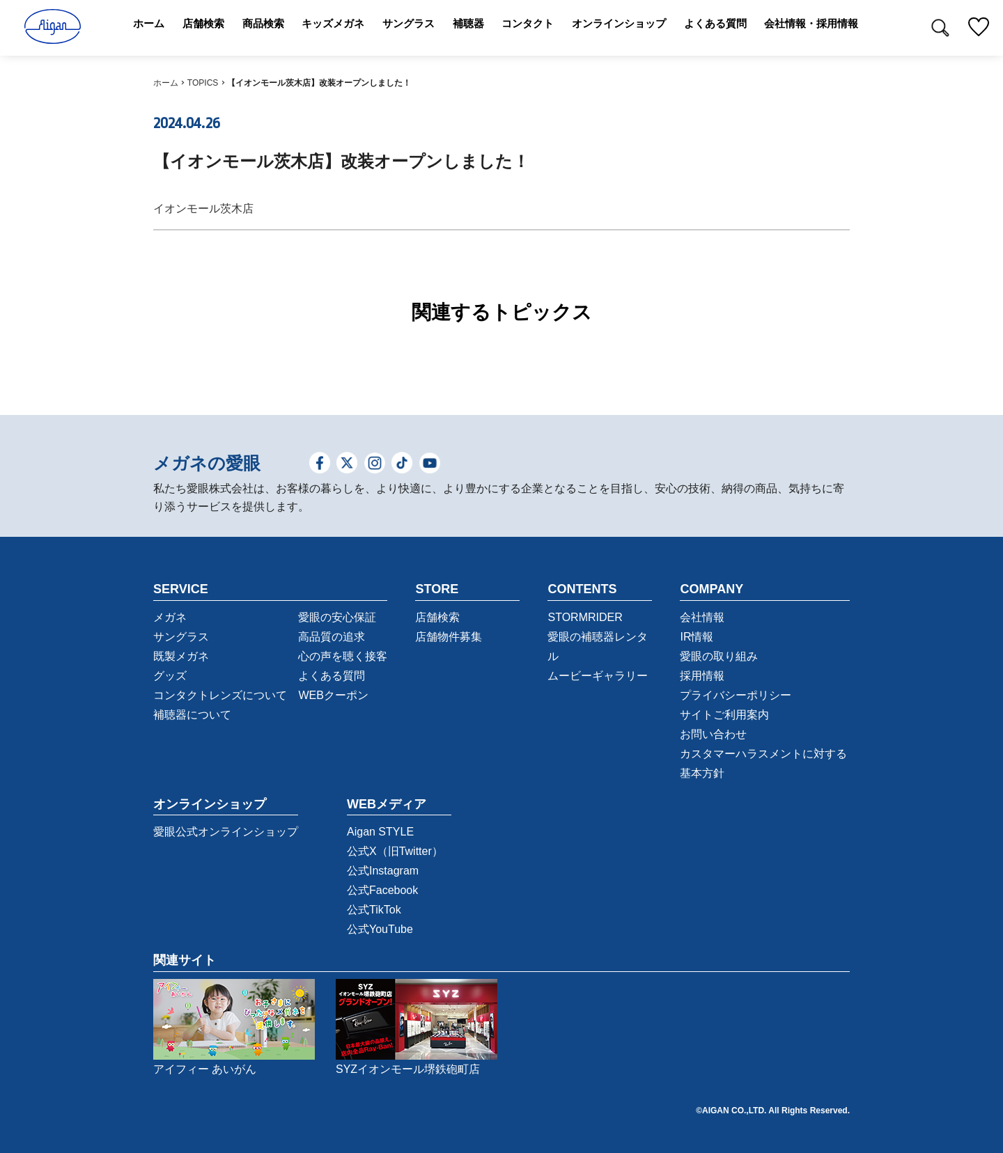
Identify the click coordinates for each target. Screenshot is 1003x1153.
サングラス (181, 637)
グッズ (170, 676)
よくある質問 (331, 676)
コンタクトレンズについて (220, 695)
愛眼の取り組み (719, 656)
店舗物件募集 (448, 637)
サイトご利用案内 (724, 715)
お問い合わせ (713, 734)
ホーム (165, 83)
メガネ (170, 617)
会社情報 (702, 617)
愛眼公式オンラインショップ (225, 832)
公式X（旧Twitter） (395, 851)
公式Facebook (382, 890)
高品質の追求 (331, 637)
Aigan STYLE (380, 832)
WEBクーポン (333, 695)
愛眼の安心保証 (337, 617)
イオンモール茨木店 (203, 208)
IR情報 (696, 637)
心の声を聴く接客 (342, 656)
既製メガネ (181, 656)
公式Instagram (383, 871)
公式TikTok (374, 910)
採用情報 (702, 676)
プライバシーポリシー (735, 695)
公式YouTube (380, 929)
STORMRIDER (584, 617)
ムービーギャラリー (597, 676)
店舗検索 (437, 617)
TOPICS (202, 83)
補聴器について (192, 715)
